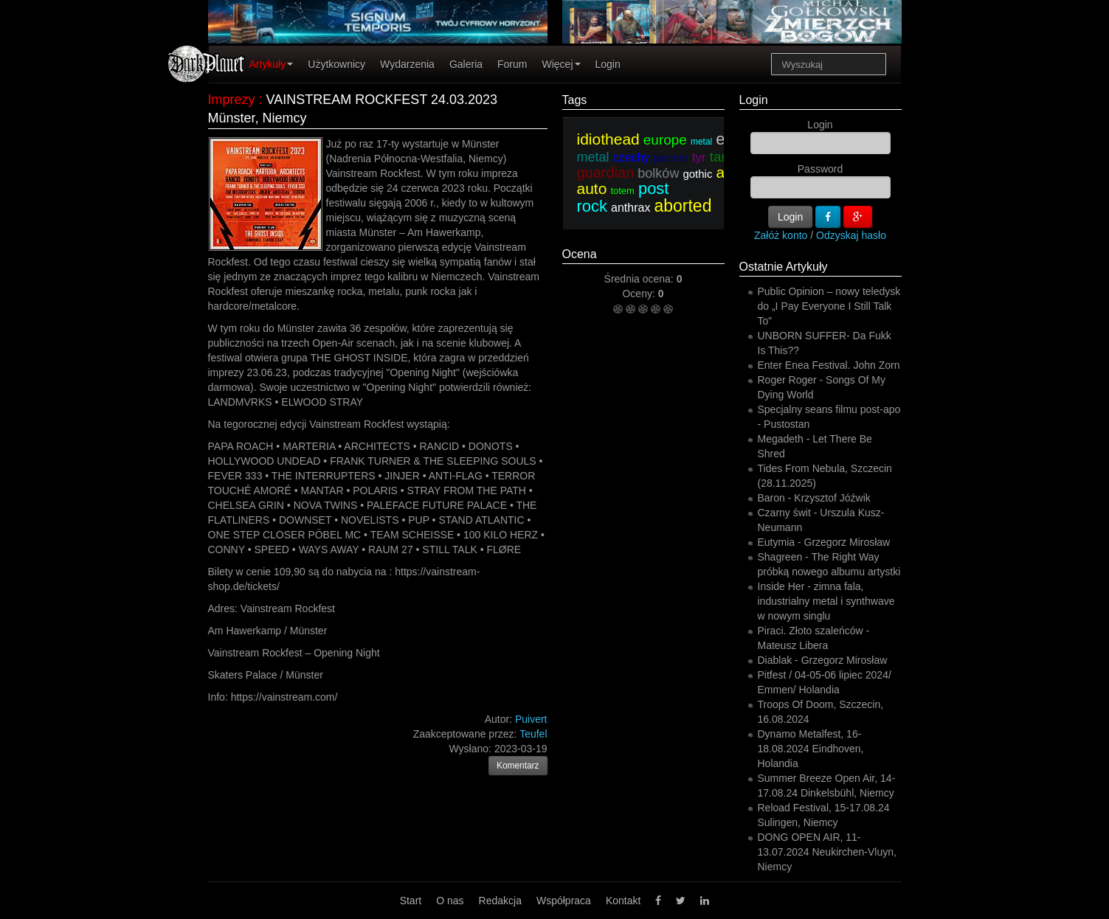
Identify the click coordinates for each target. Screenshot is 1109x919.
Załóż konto (780, 235)
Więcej (561, 64)
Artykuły (271, 64)
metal (701, 141)
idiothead (608, 139)
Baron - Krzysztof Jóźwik (814, 498)
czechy (631, 157)
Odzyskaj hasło (851, 235)
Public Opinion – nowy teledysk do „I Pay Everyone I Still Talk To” (829, 306)
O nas (449, 900)
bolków (658, 173)
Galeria (466, 64)
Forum (512, 64)
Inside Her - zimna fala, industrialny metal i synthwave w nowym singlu (826, 601)
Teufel (533, 734)
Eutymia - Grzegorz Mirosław (824, 542)
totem (622, 190)
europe (665, 140)
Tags (574, 100)
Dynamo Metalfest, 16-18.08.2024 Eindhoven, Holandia (811, 748)
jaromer (670, 158)
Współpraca (563, 900)
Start (411, 900)
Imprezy (231, 99)
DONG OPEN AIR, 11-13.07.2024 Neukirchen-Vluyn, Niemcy (827, 852)
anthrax (630, 207)
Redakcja (500, 900)
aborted (682, 205)
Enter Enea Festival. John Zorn (829, 365)
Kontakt (623, 900)
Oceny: (639, 293)
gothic (697, 173)
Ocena (579, 254)
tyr (699, 157)
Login (608, 64)
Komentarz (518, 765)
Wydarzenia (407, 64)
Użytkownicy (336, 64)
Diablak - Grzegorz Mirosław (823, 660)
